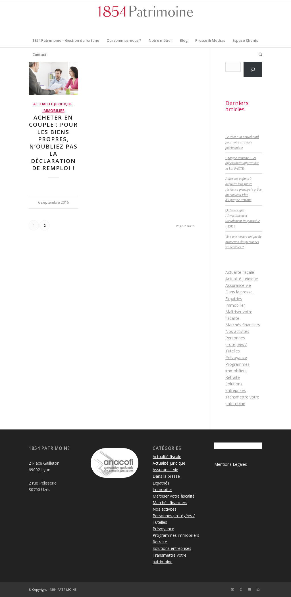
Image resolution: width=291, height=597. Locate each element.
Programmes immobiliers (176, 535)
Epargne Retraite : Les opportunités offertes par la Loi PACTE (242, 163)
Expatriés (233, 298)
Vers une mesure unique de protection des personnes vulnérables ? (243, 242)
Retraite (232, 377)
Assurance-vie (238, 285)
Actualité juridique (52, 104)
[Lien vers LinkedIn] (258, 589)
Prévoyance (236, 357)
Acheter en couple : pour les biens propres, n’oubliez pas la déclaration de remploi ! (53, 143)
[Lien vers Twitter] (232, 589)
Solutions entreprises (172, 548)
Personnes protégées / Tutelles (236, 344)
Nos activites (237, 331)
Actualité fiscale (239, 272)
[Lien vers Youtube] (249, 589)
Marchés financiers (242, 324)
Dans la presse (239, 292)
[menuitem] (66, 40)
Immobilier (53, 110)
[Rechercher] (258, 54)
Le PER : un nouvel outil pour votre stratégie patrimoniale (242, 142)
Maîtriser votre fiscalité (174, 496)
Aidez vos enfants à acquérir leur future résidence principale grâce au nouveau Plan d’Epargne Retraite (243, 189)
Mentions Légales (230, 464)
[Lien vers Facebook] (241, 589)
